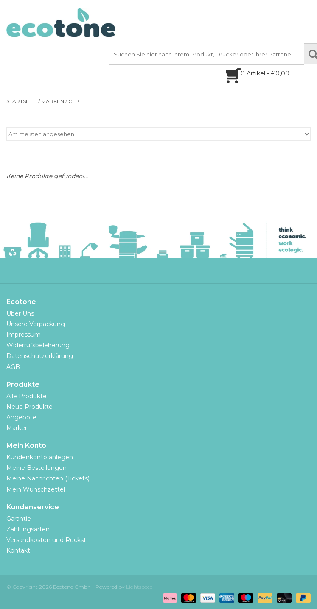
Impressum (23, 334)
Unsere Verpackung (35, 324)
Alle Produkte (26, 396)
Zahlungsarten (28, 529)
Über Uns (20, 313)
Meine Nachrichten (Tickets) (48, 478)
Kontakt (18, 550)
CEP (73, 101)
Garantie (18, 518)
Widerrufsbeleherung (38, 345)
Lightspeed (139, 587)
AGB (13, 367)
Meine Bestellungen (36, 468)
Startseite (21, 101)
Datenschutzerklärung (39, 356)
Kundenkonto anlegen (39, 457)
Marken (52, 101)
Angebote (21, 417)
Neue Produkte (29, 407)
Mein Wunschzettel (35, 489)
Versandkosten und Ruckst (46, 540)
